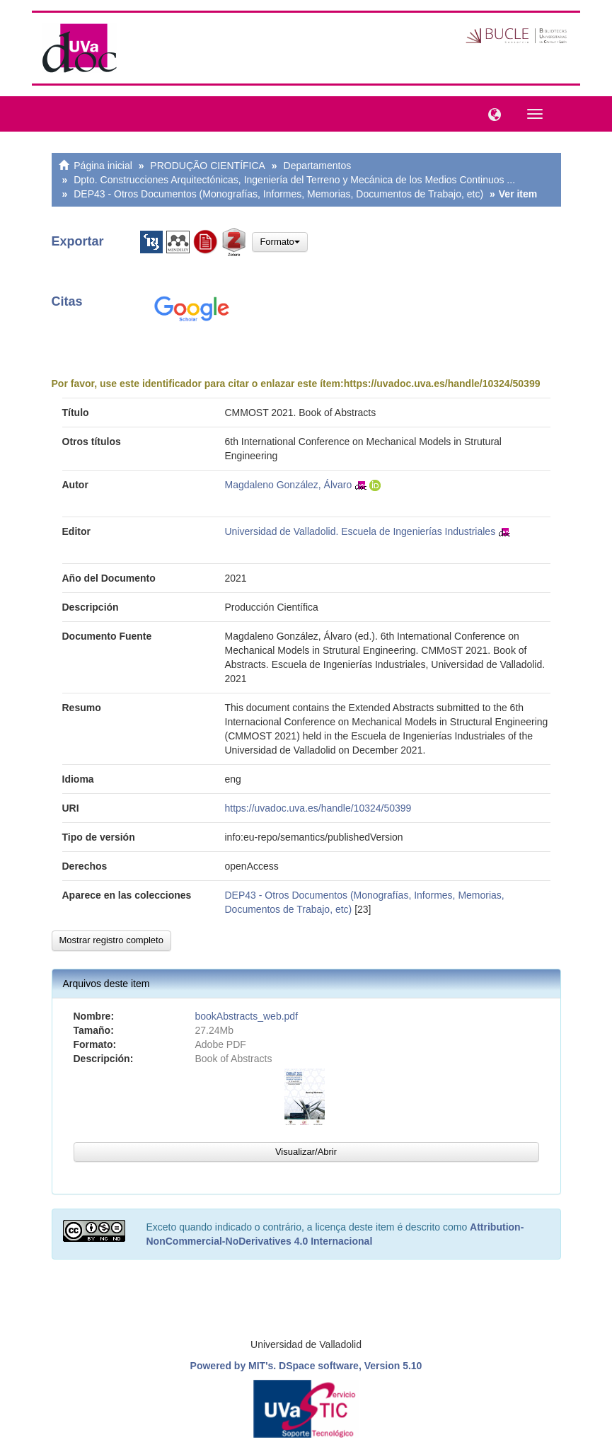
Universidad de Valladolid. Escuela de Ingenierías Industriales (360, 531)
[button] (491, 113)
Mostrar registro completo (111, 940)
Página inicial (103, 165)
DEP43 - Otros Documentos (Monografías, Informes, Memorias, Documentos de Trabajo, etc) (278, 194)
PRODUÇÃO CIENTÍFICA (207, 165)
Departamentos (318, 165)
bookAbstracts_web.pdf (247, 1016)
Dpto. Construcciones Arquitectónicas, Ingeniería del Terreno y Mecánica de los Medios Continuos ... (294, 179)
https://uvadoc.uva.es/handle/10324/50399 (442, 383)
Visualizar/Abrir (306, 1151)
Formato (279, 241)
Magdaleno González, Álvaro (288, 484)
